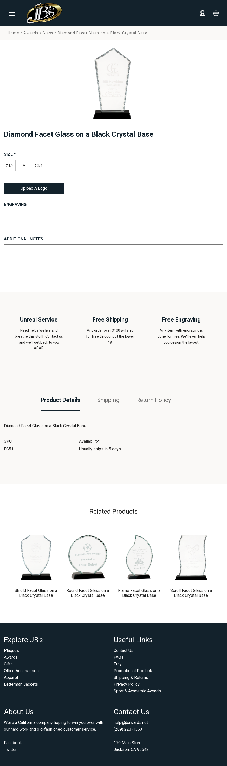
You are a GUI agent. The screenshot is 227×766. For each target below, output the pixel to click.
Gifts (8, 664)
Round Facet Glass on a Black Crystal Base (87, 593)
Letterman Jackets (21, 684)
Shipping (108, 400)
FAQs (119, 657)
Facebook (13, 742)
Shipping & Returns (131, 677)
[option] (113, 85)
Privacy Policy (127, 684)
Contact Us (123, 650)
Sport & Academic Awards (137, 691)
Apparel (11, 677)
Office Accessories (21, 670)
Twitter (10, 749)
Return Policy (153, 400)
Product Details (60, 400)
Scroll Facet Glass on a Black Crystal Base (191, 593)
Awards (11, 657)
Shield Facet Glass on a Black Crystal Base (36, 593)
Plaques (11, 650)
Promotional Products (133, 670)
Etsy (118, 664)
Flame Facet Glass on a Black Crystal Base (139, 593)
